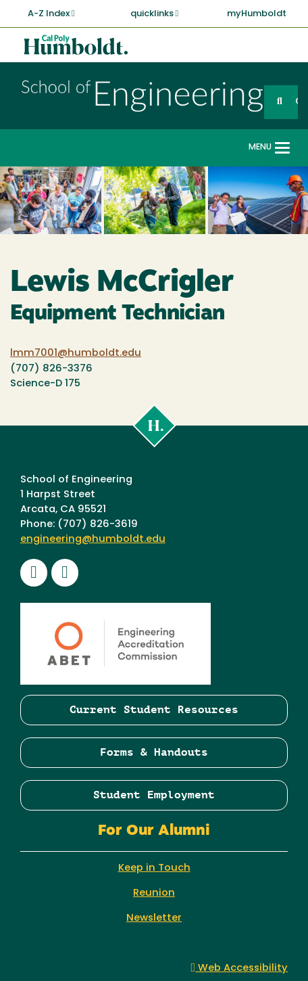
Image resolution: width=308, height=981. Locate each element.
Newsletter (154, 918)
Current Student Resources (154, 709)
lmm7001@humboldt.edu (75, 353)
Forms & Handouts (154, 752)
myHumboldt (256, 13)
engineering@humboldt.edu (92, 539)
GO (296, 102)
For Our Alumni (154, 831)
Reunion (154, 893)
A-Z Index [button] (51, 13)
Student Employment (154, 794)
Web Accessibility (239, 968)
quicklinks (154, 13)
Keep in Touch (154, 868)
